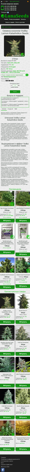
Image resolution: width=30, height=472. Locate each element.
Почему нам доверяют (14, 19)
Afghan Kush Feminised (23, 275)
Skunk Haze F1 (23, 310)
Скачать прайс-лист (7, 464)
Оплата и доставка (20, 22)
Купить (15, 91)
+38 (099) (10, 6)
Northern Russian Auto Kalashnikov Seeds (7, 343)
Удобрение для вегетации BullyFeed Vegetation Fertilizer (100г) (23, 243)
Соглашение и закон (7, 461)
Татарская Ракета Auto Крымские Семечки (23, 438)
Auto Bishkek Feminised (23, 208)
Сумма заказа (14, 87)
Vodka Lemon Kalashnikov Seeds (7, 311)
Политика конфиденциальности (10, 459)
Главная (6, 19)
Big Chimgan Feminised (7, 208)
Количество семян (14, 83)
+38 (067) (10, 8)
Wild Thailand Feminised (23, 374)
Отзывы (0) (10, 108)
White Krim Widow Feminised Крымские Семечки (7, 439)
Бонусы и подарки (10, 22)
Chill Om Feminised (23, 342)
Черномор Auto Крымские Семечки (7, 375)
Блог (2, 463)
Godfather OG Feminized (7, 275)
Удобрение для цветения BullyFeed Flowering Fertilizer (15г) (7, 242)
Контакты (23, 19)
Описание (4, 108)
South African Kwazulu (23, 406)
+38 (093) (10, 10)
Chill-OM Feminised (7, 406)
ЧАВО (15, 108)
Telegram (5, 12)
